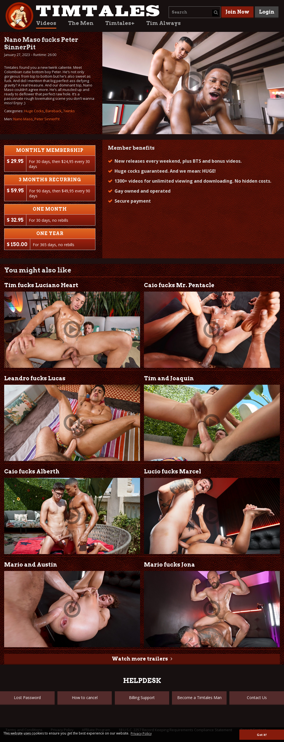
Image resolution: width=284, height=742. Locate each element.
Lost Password (27, 697)
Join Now (237, 12)
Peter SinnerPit (47, 118)
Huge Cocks (34, 110)
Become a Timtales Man (199, 697)
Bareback (53, 110)
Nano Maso (23, 118)
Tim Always (163, 23)
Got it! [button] (262, 735)
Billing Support (142, 697)
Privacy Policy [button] (141, 733)
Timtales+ (120, 23)
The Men (80, 23)
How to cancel (85, 697)
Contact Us (257, 697)
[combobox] (194, 12)
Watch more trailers (140, 659)
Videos (46, 23)
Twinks (69, 110)
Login (266, 12)
